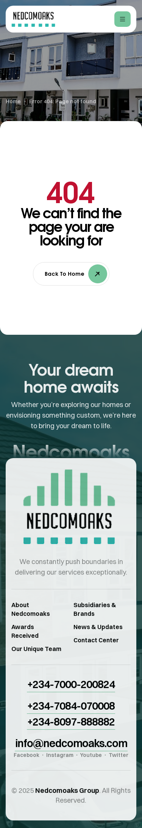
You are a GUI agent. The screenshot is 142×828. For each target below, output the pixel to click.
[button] (71, 691)
